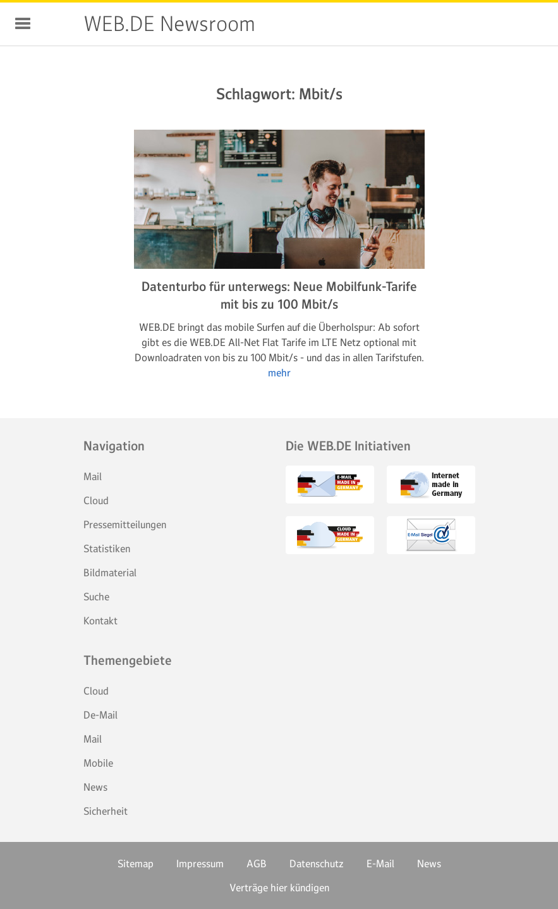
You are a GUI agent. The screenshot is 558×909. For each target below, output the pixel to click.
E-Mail (380, 863)
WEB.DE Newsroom (169, 24)
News (95, 787)
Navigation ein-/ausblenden (23, 23)
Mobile (98, 763)
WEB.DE (58, 24)
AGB (256, 863)
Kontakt (100, 620)
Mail (92, 476)
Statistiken (106, 548)
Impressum (200, 863)
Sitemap (136, 863)
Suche (96, 596)
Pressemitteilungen (124, 524)
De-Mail (100, 714)
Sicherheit (105, 811)
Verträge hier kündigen (279, 887)
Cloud (96, 500)
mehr (279, 372)
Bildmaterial (109, 572)
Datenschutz (316, 863)
